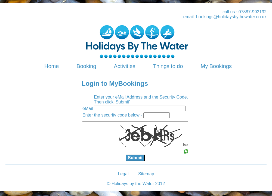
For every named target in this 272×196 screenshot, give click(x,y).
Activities (124, 66)
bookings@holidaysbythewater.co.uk (231, 16)
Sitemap (146, 173)
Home (51, 66)
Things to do (168, 66)
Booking (86, 66)
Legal (123, 173)
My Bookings (216, 66)
